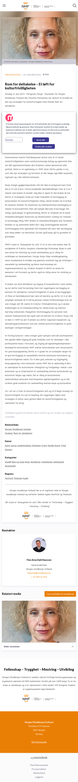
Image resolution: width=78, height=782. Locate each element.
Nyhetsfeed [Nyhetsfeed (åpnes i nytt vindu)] (39, 773)
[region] (39, 132)
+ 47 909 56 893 (39, 576)
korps (27, 461)
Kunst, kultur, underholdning (18, 445)
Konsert (8, 449)
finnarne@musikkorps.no (39, 573)
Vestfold (9, 478)
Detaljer (9, 140)
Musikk (51, 445)
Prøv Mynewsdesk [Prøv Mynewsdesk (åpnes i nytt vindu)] (39, 765)
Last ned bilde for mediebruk (60, 594)
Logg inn (39, 777)
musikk (8, 461)
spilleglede (58, 461)
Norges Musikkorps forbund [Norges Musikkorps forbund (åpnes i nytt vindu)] (18, 429)
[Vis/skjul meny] (4, 5)
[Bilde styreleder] (39, 622)
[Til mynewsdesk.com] (39, 757)
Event (44, 445)
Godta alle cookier (43, 146)
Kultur (57, 445)
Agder (25, 478)
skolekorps (36, 461)
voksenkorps (47, 461)
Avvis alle (40, 140)
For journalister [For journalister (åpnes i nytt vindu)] (39, 769)
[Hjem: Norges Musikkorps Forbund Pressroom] (38, 5)
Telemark (18, 478)
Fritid (63, 445)
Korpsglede (10, 465)
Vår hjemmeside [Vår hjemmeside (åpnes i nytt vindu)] (39, 742)
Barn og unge (18, 461)
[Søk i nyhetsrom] (75, 6)
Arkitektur (36, 445)
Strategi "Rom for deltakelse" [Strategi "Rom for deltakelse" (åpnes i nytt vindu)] (19, 433)
